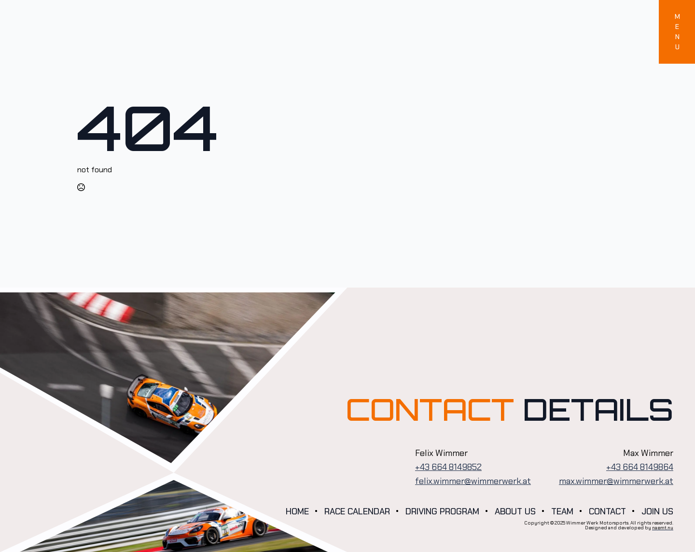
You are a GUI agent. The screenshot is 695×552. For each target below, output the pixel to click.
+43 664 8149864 (639, 467)
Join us (657, 511)
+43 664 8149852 (448, 467)
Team (562, 511)
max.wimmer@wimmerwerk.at (616, 481)
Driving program (442, 511)
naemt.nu (662, 527)
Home (297, 511)
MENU (677, 31)
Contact (607, 511)
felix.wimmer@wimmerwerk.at (473, 481)
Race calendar (357, 511)
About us (515, 511)
